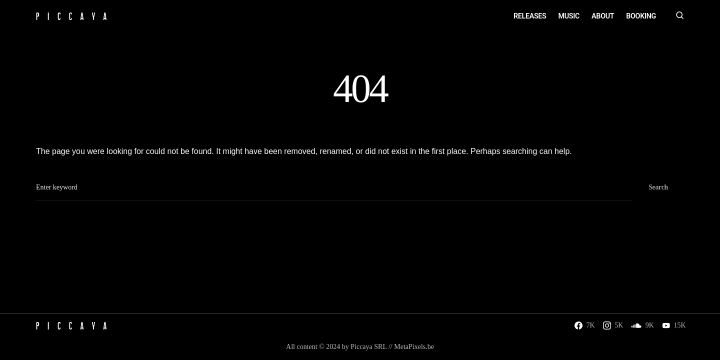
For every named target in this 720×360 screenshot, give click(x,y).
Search (658, 187)
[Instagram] (613, 326)
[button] (680, 16)
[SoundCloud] (642, 326)
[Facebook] (584, 326)
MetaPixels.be (414, 346)
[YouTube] (674, 326)
